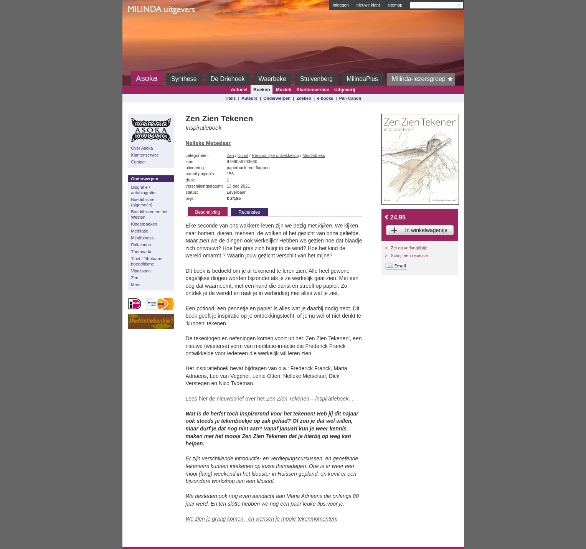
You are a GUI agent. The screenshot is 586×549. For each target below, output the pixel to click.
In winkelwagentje (426, 230)
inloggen (341, 5)
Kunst (243, 155)
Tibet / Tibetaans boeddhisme (146, 261)
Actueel (239, 89)
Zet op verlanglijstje (409, 248)
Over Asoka (142, 148)
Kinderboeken (144, 224)
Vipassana (141, 271)
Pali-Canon (350, 98)
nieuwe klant (368, 5)
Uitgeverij (344, 89)
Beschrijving (207, 212)
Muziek (283, 89)
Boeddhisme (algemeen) (143, 202)
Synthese (184, 79)
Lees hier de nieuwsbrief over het (270, 399)
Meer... (137, 284)
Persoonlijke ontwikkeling (275, 155)
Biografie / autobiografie (143, 190)
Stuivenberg (316, 79)
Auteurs (249, 98)
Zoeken (303, 98)
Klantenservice (312, 89)
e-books (325, 98)
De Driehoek (228, 79)
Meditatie (140, 231)
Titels (230, 98)
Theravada (141, 251)
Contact (138, 162)
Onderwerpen (277, 98)
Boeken (261, 89)
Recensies (249, 212)
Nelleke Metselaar (208, 143)
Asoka (146, 78)
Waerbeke (272, 79)
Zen (135, 277)
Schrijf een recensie (409, 255)
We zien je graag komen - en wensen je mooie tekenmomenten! (262, 519)
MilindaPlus (362, 79)
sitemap (395, 5)
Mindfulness (142, 238)
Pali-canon (141, 244)
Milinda (144, 27)
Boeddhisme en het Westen (149, 214)
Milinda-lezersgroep (423, 79)
